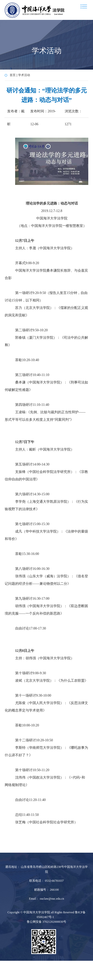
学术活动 (24, 75)
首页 (13, 75)
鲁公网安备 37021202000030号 (46, 921)
